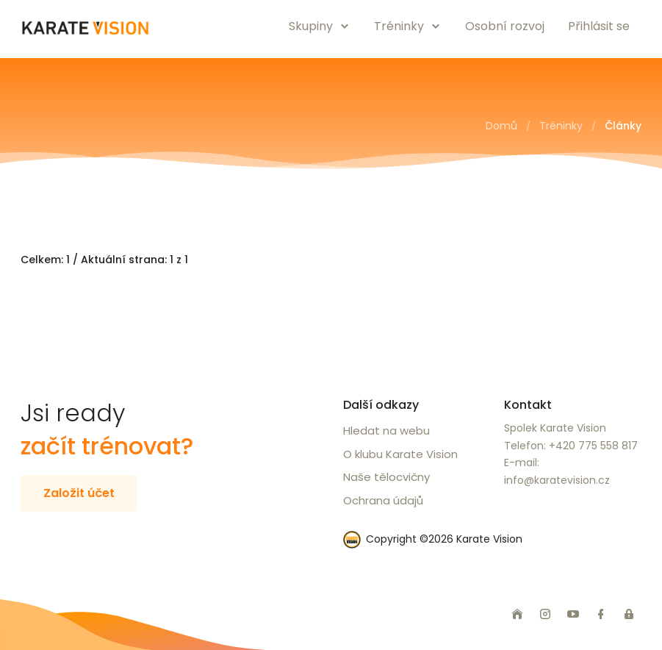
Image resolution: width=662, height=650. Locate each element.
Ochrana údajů (383, 500)
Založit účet (79, 493)
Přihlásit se (599, 26)
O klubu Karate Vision (400, 454)
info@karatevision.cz (557, 480)
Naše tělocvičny (386, 477)
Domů (501, 126)
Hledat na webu (386, 430)
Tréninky (561, 126)
